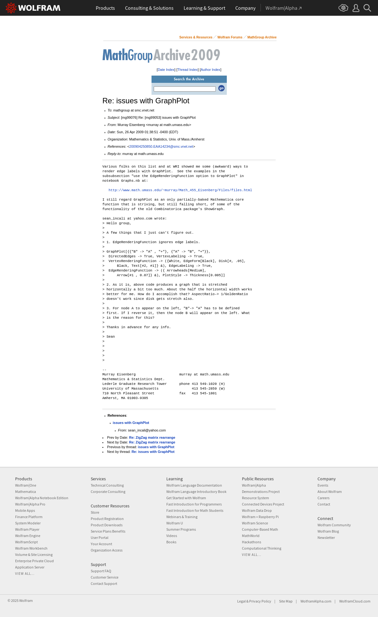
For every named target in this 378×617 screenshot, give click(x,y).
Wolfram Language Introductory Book (196, 491)
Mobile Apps (25, 510)
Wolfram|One (25, 485)
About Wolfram (330, 491)
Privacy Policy (260, 601)
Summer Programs (181, 529)
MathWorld (251, 535)
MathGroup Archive (262, 37)
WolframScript (26, 542)
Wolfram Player (27, 529)
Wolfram (26, 600)
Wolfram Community (334, 525)
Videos (171, 535)
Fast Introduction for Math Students (194, 510)
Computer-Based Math (260, 529)
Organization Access (107, 550)
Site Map (286, 601)
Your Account (101, 543)
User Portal (99, 537)
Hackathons (251, 542)
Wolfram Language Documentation (194, 485)
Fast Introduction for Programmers (194, 504)
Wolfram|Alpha (254, 485)
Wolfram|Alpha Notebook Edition (41, 497)
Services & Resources (195, 37)
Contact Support (104, 583)
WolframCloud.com (354, 601)
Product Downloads (107, 525)
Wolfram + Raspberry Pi (260, 516)
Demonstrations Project (261, 491)
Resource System (255, 497)
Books (171, 542)
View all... (25, 573)
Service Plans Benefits (108, 531)
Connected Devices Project (263, 504)
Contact (324, 504)
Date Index (166, 69)
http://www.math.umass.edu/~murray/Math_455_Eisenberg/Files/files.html (180, 190)
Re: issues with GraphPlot (153, 452)
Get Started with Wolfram (186, 497)
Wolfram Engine (27, 535)
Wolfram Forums (229, 37)
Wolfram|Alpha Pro (30, 504)
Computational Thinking (261, 548)
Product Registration (107, 518)
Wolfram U (174, 523)
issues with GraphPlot (131, 423)
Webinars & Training (182, 516)
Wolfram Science (255, 523)
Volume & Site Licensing (34, 554)
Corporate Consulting (108, 491)
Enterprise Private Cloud (34, 560)
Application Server (29, 567)
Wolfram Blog (328, 531)
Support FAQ (101, 570)
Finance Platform (29, 516)
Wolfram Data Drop (257, 510)
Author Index (210, 69)
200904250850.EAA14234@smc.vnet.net (161, 146)
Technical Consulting (107, 485)
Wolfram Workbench (31, 548)
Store (95, 512)
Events (323, 485)
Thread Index (187, 69)
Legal (241, 601)
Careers (323, 497)
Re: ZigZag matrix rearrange (152, 437)
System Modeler (28, 523)
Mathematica (25, 491)
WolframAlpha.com (316, 601)
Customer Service (104, 577)
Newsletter (326, 537)
